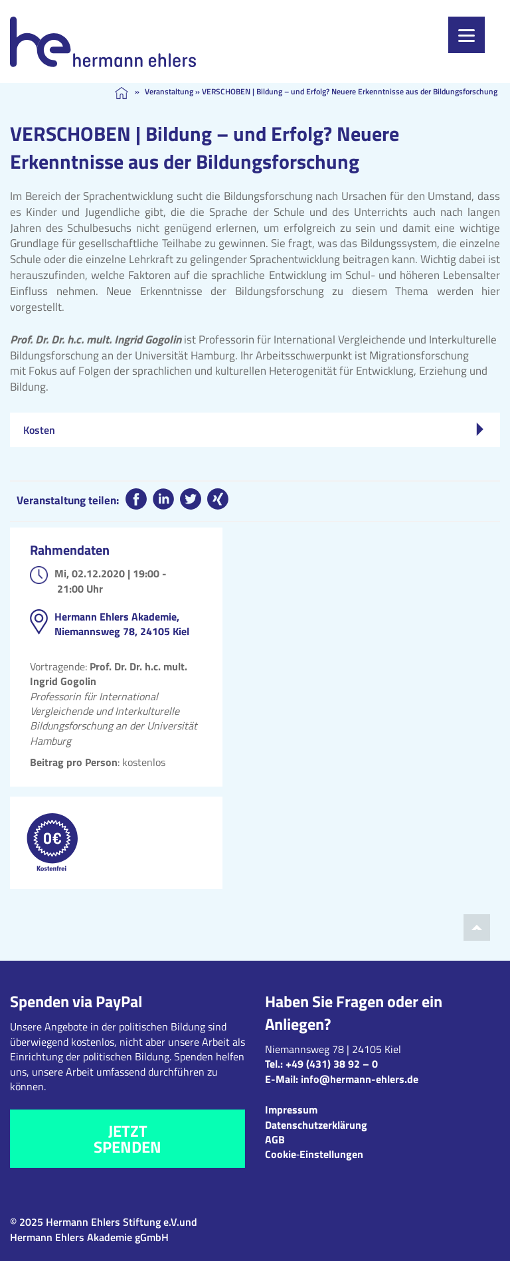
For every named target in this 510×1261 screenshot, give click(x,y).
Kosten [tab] (253, 430)
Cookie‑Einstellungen (314, 1154)
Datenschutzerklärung (316, 1125)
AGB (275, 1139)
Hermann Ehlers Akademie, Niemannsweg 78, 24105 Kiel (121, 624)
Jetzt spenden (127, 1139)
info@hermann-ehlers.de (359, 1079)
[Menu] (466, 35)
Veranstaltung (169, 91)
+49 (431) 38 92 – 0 (332, 1064)
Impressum (291, 1109)
